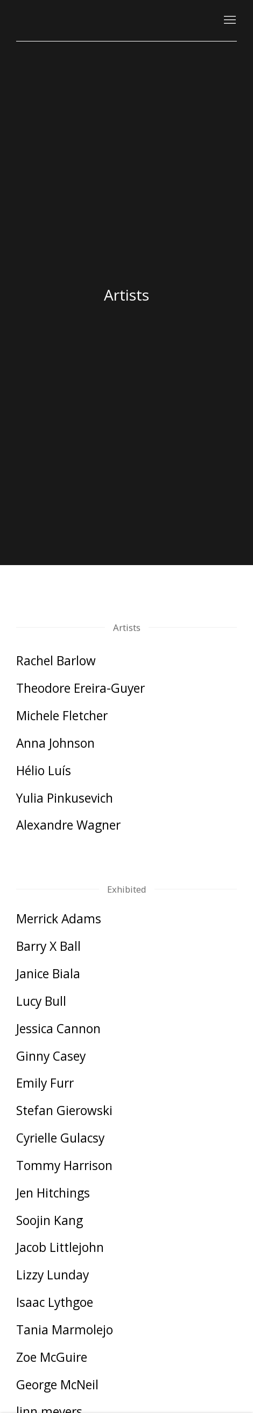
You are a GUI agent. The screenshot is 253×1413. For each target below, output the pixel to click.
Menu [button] (229, 20)
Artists (126, 294)
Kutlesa (48, 20)
